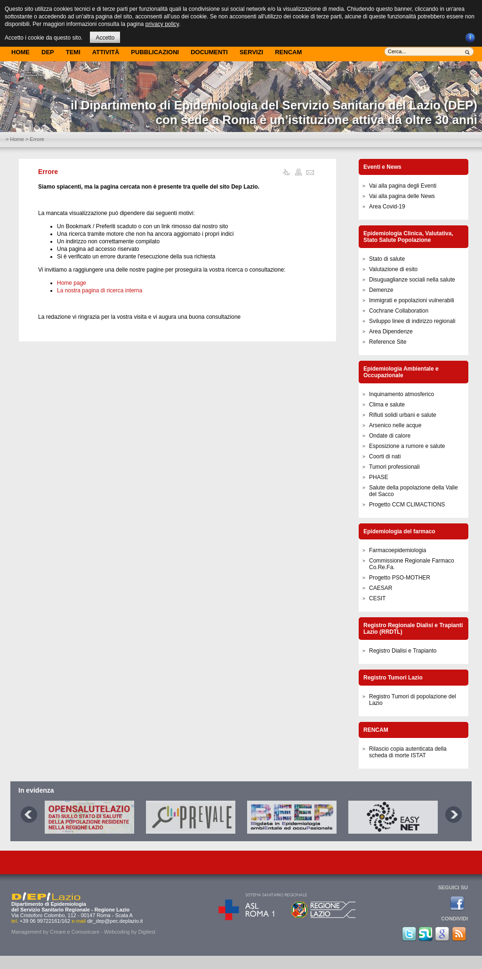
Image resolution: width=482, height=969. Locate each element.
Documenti (209, 52)
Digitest (146, 932)
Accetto (105, 37)
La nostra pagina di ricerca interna (99, 290)
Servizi (251, 52)
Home (20, 52)
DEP (47, 52)
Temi (73, 52)
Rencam (288, 52)
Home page (71, 283)
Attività (106, 52)
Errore (48, 171)
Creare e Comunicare (74, 932)
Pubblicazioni (155, 52)
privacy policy (162, 24)
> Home (15, 139)
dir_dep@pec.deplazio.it (115, 921)
